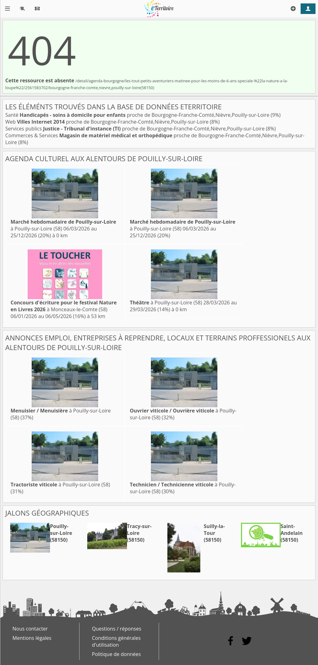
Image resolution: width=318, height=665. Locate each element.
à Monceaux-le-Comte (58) (64, 306)
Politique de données (116, 654)
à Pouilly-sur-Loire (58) (166, 302)
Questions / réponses (116, 628)
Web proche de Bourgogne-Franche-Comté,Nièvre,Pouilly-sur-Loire (107, 121)
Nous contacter (30, 628)
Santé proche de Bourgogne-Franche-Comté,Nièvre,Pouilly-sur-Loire (138, 115)
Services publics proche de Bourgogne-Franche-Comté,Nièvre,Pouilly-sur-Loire (135, 128)
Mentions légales (31, 638)
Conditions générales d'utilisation (116, 641)
